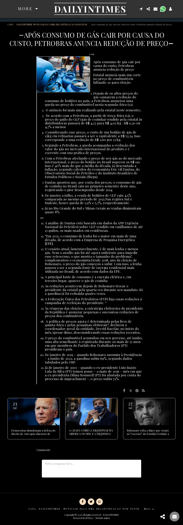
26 (72, 405)
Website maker (102, 518)
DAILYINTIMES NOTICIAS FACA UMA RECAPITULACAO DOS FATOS (52, 24)
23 (14, 405)
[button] (141, 9)
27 (130, 405)
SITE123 (89, 518)
